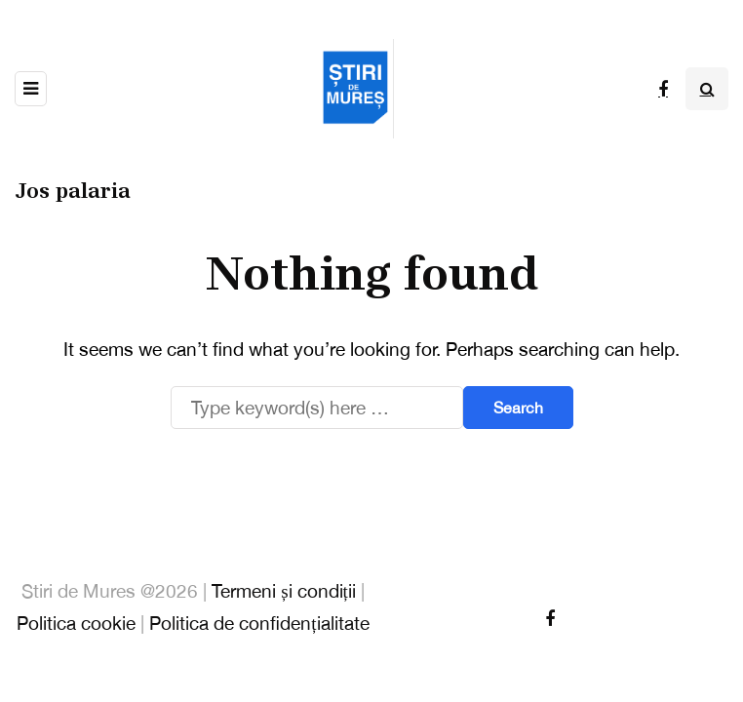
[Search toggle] (706, 88)
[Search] (317, 407)
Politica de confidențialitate (259, 623)
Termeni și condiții (284, 591)
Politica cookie (76, 623)
